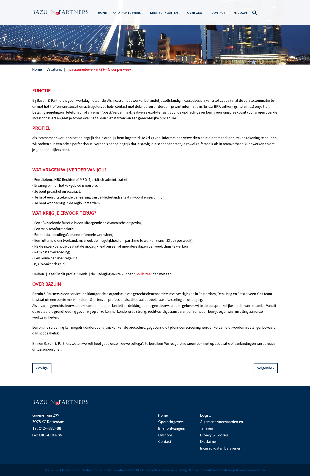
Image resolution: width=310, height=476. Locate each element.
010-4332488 (50, 428)
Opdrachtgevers (128, 13)
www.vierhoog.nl (224, 470)
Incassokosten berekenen (220, 448)
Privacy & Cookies (214, 435)
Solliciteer (144, 274)
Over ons (196, 13)
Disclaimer (208, 441)
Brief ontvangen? (172, 428)
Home (102, 13)
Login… (205, 415)
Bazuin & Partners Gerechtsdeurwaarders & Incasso (138, 470)
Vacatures (54, 69)
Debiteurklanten (165, 13)
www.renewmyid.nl (252, 470)
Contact (219, 13)
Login (240, 13)
